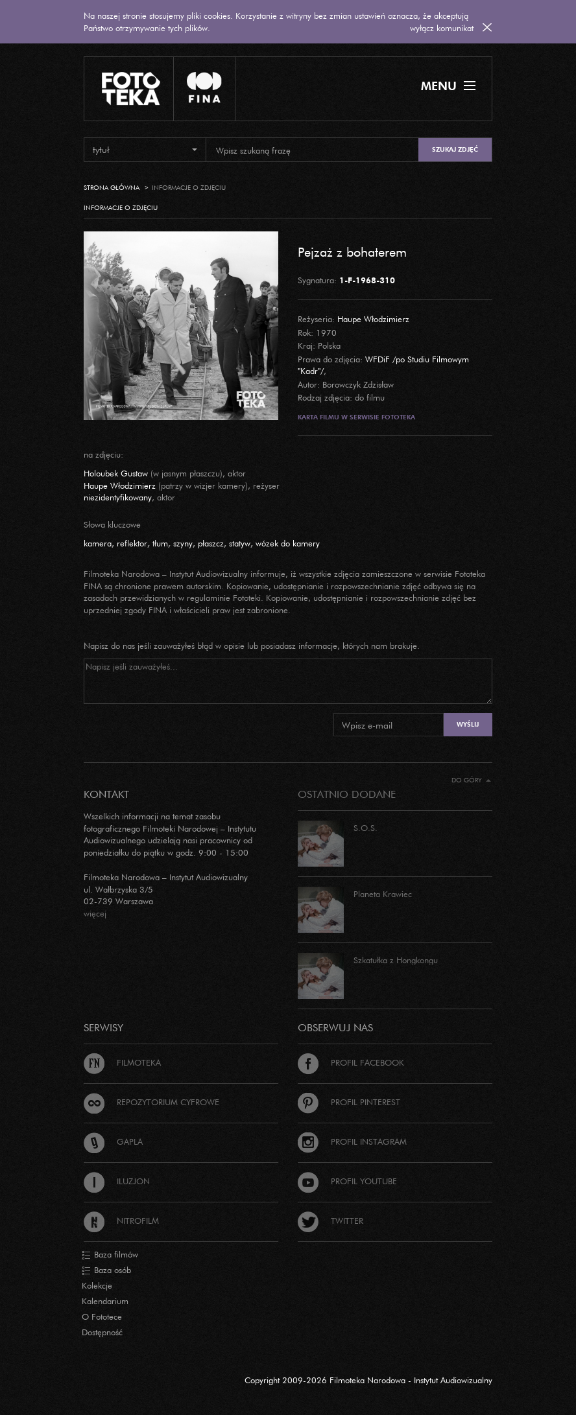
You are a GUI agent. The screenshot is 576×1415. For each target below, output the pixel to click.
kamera (98, 543)
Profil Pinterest (349, 1102)
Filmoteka (122, 1062)
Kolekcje (97, 1285)
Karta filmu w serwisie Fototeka (356, 417)
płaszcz (211, 543)
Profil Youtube (347, 1181)
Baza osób (106, 1270)
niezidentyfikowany (118, 497)
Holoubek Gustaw (116, 473)
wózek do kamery (288, 543)
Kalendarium (105, 1301)
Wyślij (468, 724)
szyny (183, 543)
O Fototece (102, 1316)
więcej (95, 913)
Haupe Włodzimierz (373, 319)
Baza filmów (110, 1255)
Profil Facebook (351, 1062)
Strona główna (111, 187)
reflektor (132, 543)
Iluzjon (117, 1181)
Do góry (471, 780)
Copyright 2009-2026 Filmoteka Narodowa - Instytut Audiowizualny (368, 1380)
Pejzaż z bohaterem (352, 251)
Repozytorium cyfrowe (151, 1102)
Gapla (113, 1141)
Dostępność (102, 1332)
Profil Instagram (352, 1141)
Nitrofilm (121, 1220)
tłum (160, 543)
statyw (239, 543)
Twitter (330, 1220)
